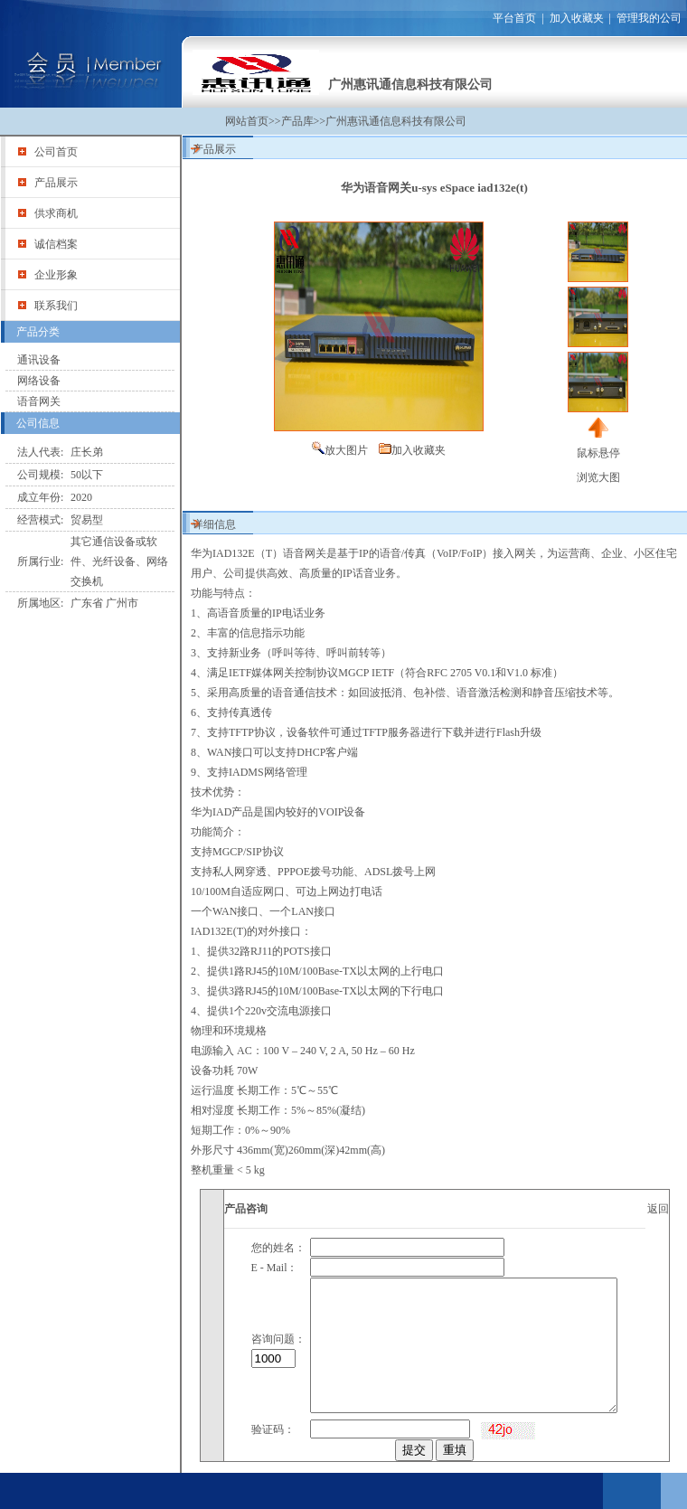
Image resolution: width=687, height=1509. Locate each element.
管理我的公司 (649, 18)
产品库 (297, 121)
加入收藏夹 (577, 18)
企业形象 (56, 275)
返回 (658, 1208)
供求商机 (56, 213)
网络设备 (39, 380)
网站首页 (246, 121)
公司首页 (56, 152)
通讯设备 (39, 360)
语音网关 (39, 401)
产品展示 (56, 182)
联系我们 (56, 305)
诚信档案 (56, 244)
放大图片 (346, 450)
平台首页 (514, 18)
